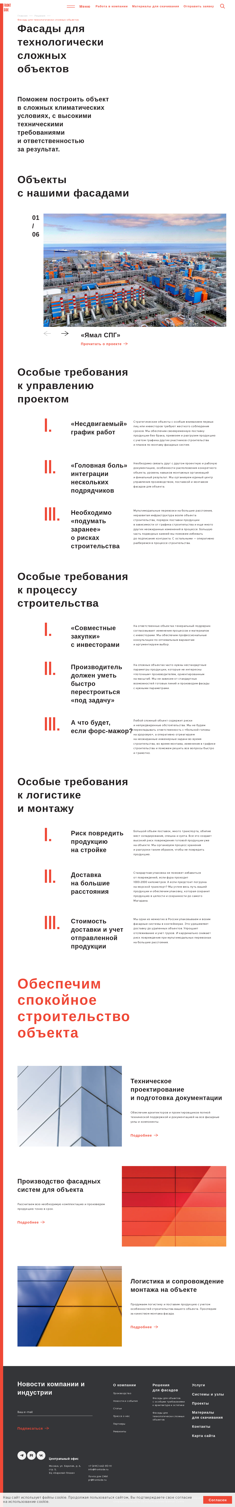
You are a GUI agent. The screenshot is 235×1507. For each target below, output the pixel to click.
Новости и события (125, 1401)
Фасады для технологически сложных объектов (168, 1416)
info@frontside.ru (98, 1469)
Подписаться (30, 1428)
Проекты (200, 1403)
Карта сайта (203, 1436)
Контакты (201, 1426)
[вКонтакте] (41, 1455)
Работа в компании (112, 6)
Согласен (218, 1500)
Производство (122, 1393)
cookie (60, 1498)
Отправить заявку (198, 6)
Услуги (198, 1385)
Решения (39, 16)
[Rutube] (31, 1455)
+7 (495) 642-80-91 (100, 1466)
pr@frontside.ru (97, 1480)
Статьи (117, 1408)
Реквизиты (119, 1431)
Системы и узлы (208, 1394)
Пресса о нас (121, 1416)
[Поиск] (222, 6)
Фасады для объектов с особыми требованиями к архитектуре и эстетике (169, 1402)
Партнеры (119, 1424)
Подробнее (141, 1135)
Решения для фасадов (165, 1387)
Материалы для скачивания (155, 6)
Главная (22, 16)
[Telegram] (21, 1455)
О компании (124, 1385)
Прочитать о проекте (101, 344)
